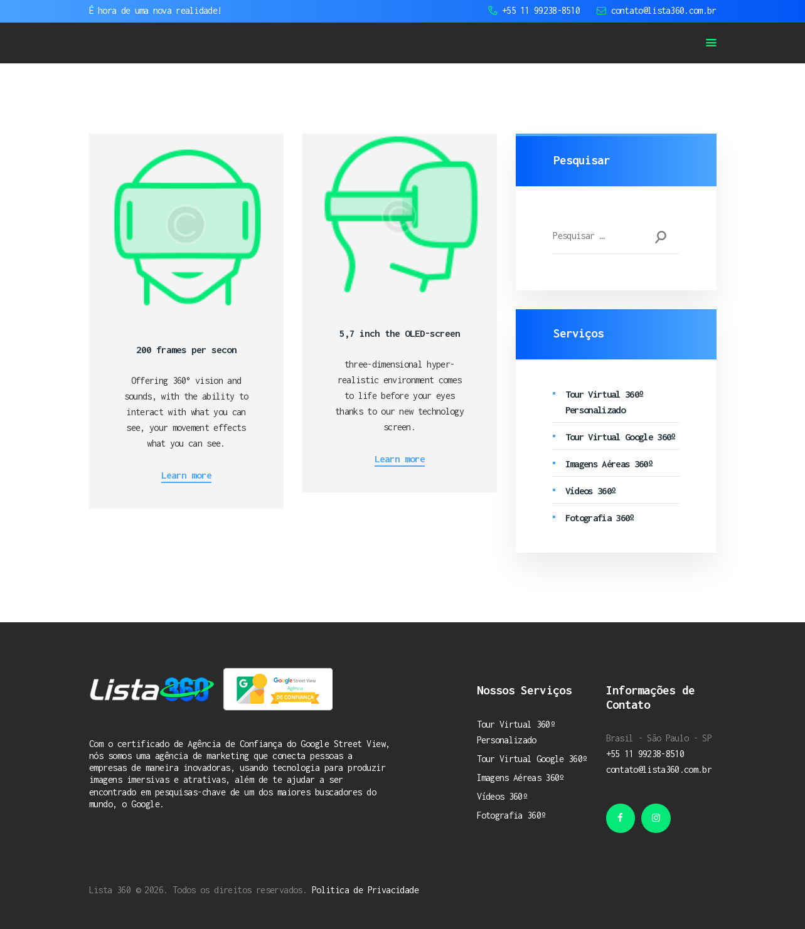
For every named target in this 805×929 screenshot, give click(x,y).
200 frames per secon (186, 349)
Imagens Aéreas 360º (609, 463)
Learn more (186, 474)
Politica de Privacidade (365, 889)
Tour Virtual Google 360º (620, 436)
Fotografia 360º (599, 517)
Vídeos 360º (590, 490)
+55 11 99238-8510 (645, 753)
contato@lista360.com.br (659, 769)
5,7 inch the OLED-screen (399, 333)
